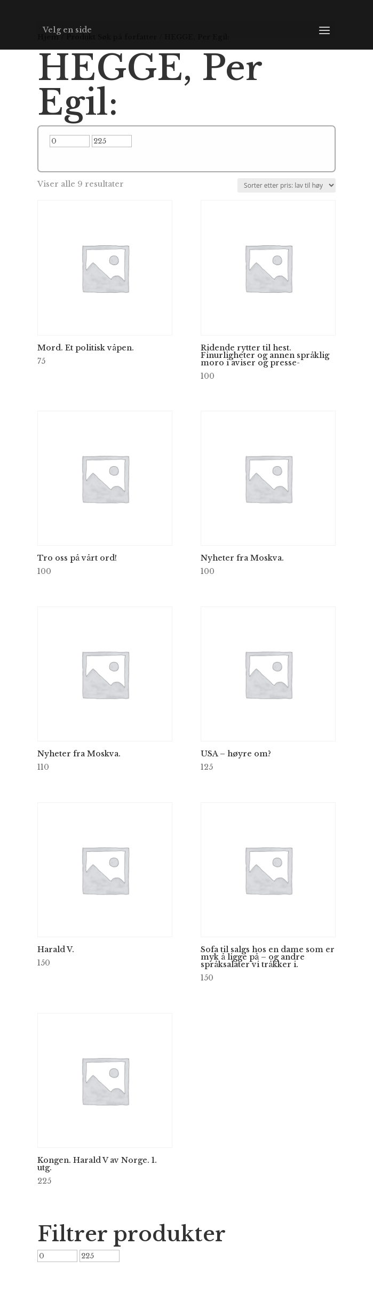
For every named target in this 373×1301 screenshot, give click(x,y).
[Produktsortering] (286, 185)
